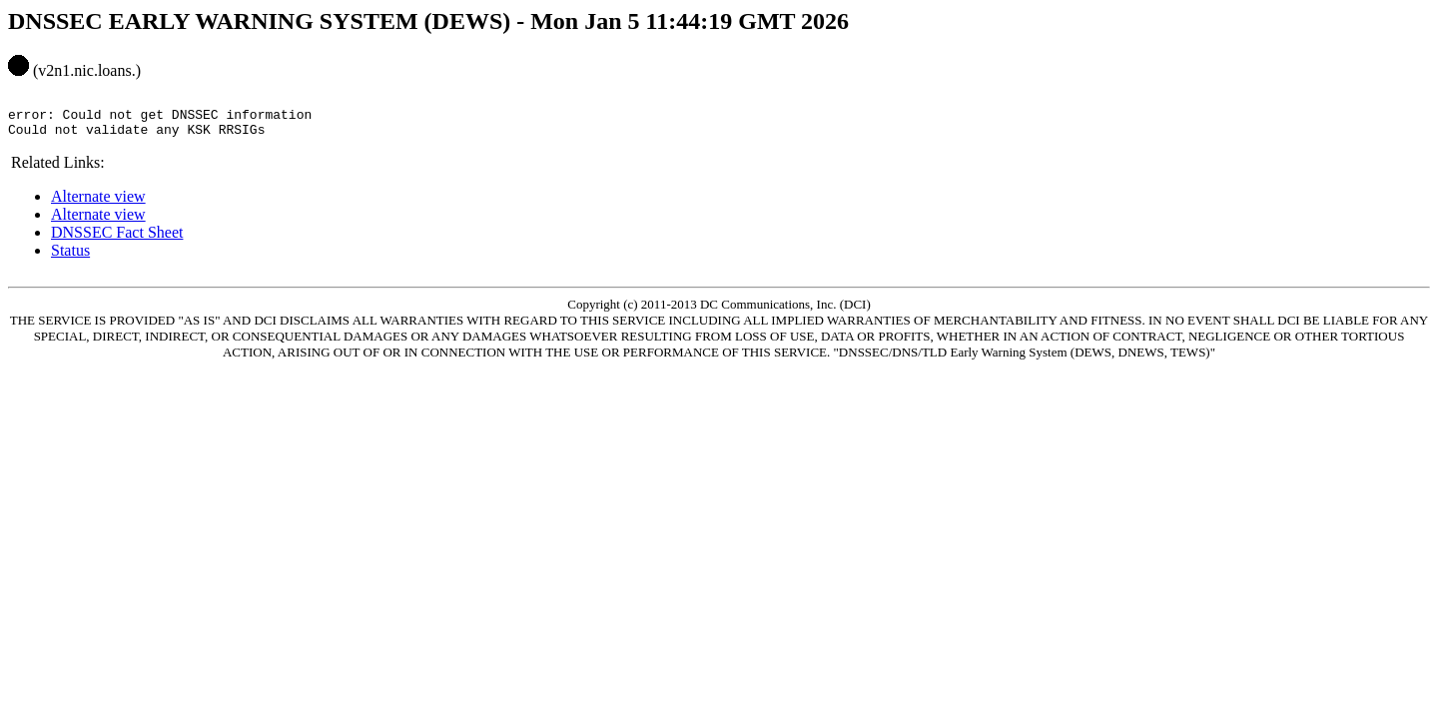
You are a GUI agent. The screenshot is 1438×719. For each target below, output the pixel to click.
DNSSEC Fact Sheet (117, 241)
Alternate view (98, 205)
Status (70, 259)
